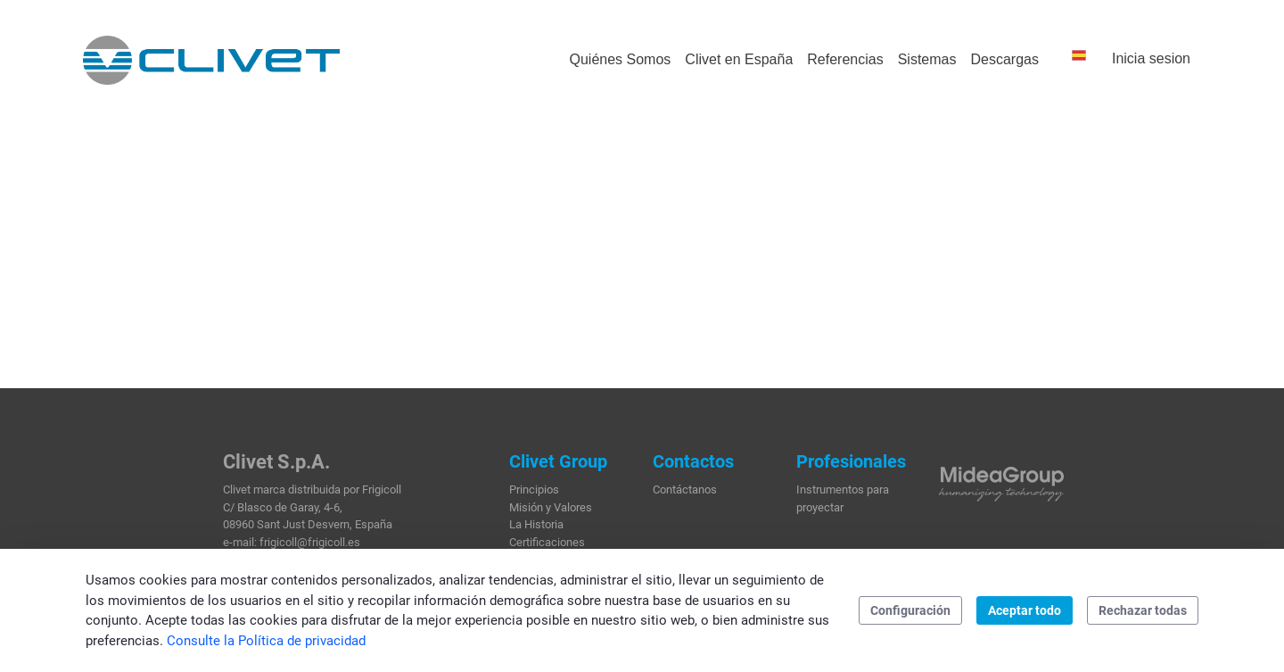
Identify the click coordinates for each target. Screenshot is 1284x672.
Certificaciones (547, 542)
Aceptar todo (1024, 610)
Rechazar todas (1143, 610)
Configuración (910, 610)
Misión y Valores (550, 507)
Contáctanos (685, 489)
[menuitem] (620, 59)
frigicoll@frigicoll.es (309, 542)
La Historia (536, 524)
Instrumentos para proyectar (842, 498)
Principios (534, 489)
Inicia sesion (1151, 58)
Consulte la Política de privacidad (266, 641)
